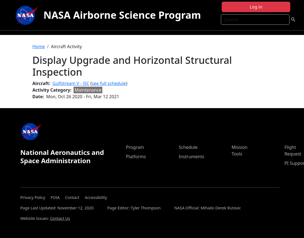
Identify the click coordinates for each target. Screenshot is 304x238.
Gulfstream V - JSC (70, 83)
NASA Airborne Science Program (122, 15)
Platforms (136, 157)
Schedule (188, 147)
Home (38, 46)
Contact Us (60, 218)
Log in (256, 7)
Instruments (191, 157)
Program (135, 147)
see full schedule (109, 83)
